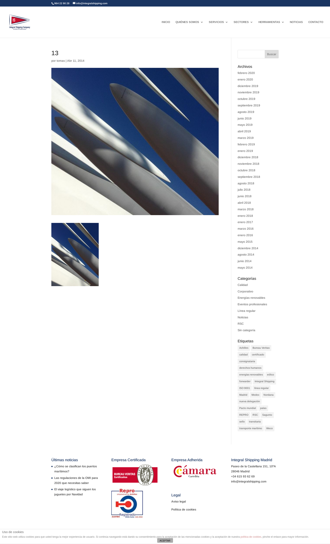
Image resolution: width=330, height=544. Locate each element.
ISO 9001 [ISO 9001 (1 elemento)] (244, 388)
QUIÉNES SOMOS (187, 22)
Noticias (243, 317)
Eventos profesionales (252, 304)
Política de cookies (183, 509)
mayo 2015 (245, 241)
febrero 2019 (246, 144)
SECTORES (241, 22)
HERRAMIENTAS (269, 22)
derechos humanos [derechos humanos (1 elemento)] (250, 367)
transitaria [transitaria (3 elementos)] (255, 421)
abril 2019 (244, 131)
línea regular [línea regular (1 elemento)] (261, 388)
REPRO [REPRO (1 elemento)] (243, 414)
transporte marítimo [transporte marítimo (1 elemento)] (250, 428)
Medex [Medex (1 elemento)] (255, 394)
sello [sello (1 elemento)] (242, 421)
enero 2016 (245, 235)
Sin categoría (246, 330)
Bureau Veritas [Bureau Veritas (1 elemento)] (261, 347)
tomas (61, 60)
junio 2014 (244, 261)
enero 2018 (245, 215)
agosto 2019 (246, 112)
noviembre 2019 (248, 92)
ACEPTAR (165, 540)
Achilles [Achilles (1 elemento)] (243, 347)
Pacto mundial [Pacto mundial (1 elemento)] (247, 408)
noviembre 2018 (248, 163)
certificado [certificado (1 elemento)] (258, 354)
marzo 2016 (246, 228)
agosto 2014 (246, 254)
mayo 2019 (245, 124)
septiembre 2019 (249, 105)
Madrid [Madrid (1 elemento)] (243, 394)
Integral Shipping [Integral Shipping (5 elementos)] (264, 381)
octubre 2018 (246, 170)
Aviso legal (178, 501)
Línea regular (246, 310)
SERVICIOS (216, 22)
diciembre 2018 (248, 157)
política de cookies (251, 536)
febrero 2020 (246, 73)
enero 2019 (245, 151)
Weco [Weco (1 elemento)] (269, 428)
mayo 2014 (245, 267)
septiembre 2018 (249, 176)
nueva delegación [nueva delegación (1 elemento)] (249, 401)
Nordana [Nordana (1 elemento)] (268, 394)
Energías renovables (251, 297)
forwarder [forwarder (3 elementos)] (244, 381)
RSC (241, 323)
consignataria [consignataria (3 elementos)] (247, 361)
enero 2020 (245, 79)
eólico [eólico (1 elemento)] (270, 374)
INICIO (166, 22)
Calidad (243, 285)
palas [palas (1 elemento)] (263, 408)
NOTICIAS (296, 22)
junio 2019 (244, 118)
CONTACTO (315, 22)
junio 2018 (244, 196)
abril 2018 (244, 202)
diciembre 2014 (248, 248)
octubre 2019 (246, 98)
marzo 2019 (246, 137)
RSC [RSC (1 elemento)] (255, 414)
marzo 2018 (246, 209)
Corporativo (245, 291)
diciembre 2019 (248, 86)
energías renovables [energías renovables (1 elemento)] (251, 374)
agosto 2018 (246, 183)
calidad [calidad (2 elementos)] (243, 354)
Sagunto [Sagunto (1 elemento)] (267, 414)
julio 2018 (244, 189)
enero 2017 (245, 222)
